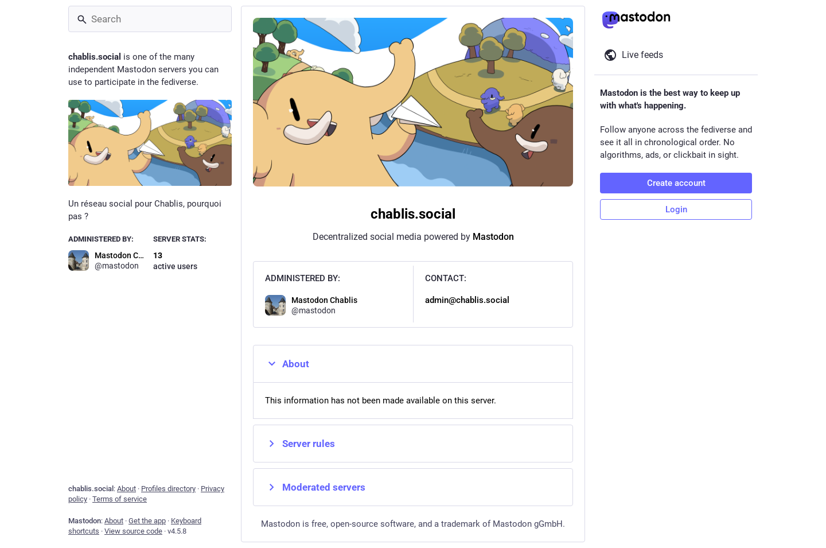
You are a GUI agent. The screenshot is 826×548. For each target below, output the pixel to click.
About (287, 364)
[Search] (150, 19)
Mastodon (493, 236)
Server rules (300, 443)
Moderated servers (315, 487)
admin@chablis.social (467, 300)
